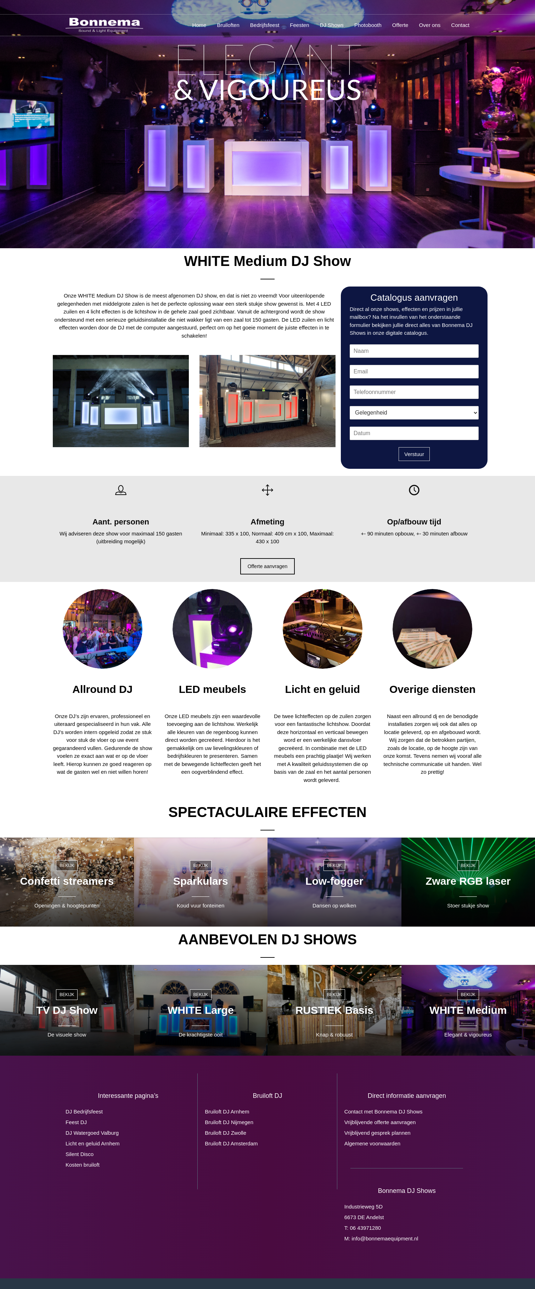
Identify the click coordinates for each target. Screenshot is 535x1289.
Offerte (400, 25)
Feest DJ (76, 1122)
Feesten (299, 25)
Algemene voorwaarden (372, 1143)
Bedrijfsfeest (265, 25)
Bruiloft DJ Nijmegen (229, 1122)
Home (199, 25)
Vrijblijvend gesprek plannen (377, 1133)
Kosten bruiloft (83, 1165)
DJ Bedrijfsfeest (84, 1112)
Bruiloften (228, 25)
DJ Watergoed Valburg (92, 1133)
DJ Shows (332, 25)
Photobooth (368, 25)
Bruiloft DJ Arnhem (227, 1112)
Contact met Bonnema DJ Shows (383, 1112)
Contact (460, 25)
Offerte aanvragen (268, 566)
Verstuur (414, 454)
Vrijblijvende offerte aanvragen (380, 1122)
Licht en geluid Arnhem (93, 1143)
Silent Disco (80, 1154)
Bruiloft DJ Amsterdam (231, 1143)
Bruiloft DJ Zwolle (225, 1133)
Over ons (429, 25)
